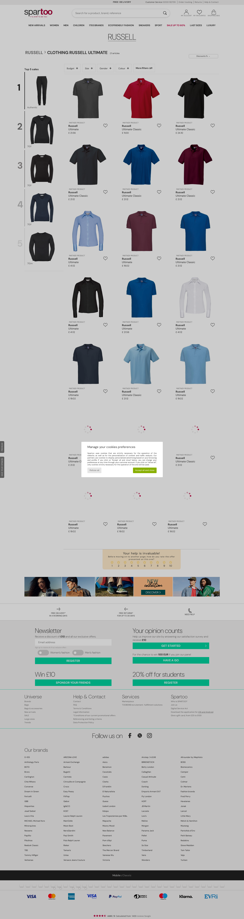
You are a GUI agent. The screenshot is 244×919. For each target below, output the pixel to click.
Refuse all (94, 470)
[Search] (165, 13)
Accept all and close (144, 470)
